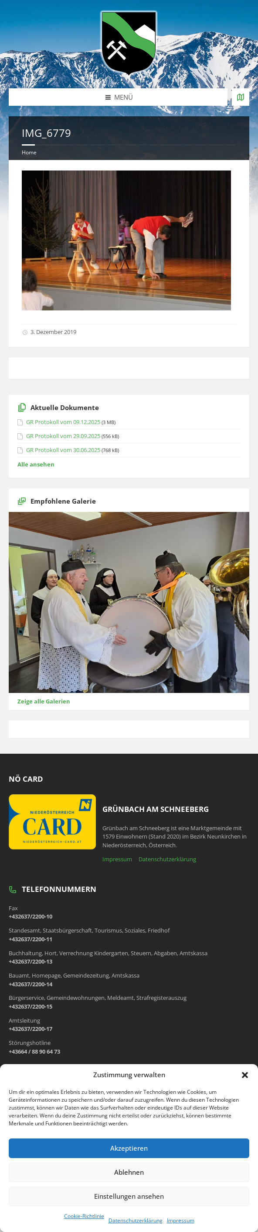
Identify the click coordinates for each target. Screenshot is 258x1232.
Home (29, 152)
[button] (245, 1075)
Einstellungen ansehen (129, 1196)
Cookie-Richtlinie (84, 1216)
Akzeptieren (129, 1148)
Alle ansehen (35, 464)
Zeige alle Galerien (43, 701)
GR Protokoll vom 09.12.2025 (63, 422)
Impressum (180, 1220)
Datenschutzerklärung (136, 1220)
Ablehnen (129, 1172)
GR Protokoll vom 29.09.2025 (63, 436)
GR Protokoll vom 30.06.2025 (63, 450)
